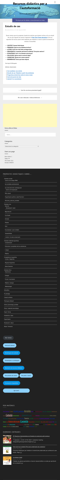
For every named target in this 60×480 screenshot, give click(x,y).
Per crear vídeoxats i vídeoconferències (29, 97)
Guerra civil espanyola (11, 189)
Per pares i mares (26, 375)
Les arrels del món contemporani (13, 188)
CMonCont (37, 415)
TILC (16, 424)
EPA (34, 411)
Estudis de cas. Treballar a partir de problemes (20, 73)
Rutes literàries (9, 266)
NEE (53, 421)
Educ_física (45, 411)
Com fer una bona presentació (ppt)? (31, 90)
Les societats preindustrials (12, 184)
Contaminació (8, 242)
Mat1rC (30, 415)
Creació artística (8, 297)
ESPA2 (32, 411)
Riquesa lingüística (10, 262)
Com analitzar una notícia (14, 71)
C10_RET (49, 424)
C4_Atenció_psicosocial (44, 418)
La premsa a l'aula (17, 457)
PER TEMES (8, 338)
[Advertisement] (30, 115)
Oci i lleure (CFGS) (20, 424)
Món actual (8, 193)
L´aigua (7, 250)
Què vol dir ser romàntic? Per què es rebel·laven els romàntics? (29, 446)
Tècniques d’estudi (9, 301)
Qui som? (16, 390)
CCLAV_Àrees (26, 424)
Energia (7, 275)
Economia (31, 426)
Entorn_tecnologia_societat (11, 304)
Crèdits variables (53, 415)
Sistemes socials (8, 178)
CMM (34, 424)
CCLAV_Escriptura (6, 411)
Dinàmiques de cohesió (11, 353)
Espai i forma (7, 312)
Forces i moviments (10, 279)
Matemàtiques (14, 421)
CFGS (32, 418)
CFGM (20, 415)
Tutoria (26, 418)
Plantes (7, 222)
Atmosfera (6, 290)
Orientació (38, 422)
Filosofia (41, 424)
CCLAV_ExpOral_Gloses (12, 418)
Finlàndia (4, 426)
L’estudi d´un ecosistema (14, 79)
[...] (35, 441)
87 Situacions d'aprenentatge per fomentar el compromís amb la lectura (31, 436)
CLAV (36, 426)
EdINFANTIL (25, 415)
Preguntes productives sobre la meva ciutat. (20, 75)
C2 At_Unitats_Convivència (44, 415)
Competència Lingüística (10, 257)
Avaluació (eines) (9, 345)
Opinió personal (36, 418)
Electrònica (8, 272)
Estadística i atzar (8, 315)
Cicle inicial (49, 411)
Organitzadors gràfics (20, 418)
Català (9, 415)
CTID (44, 424)
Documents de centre (11, 375)
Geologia (30, 424)
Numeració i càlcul (9, 323)
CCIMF (24, 426)
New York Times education (39, 37)
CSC (55, 424)
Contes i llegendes (9, 259)
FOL (46, 424)
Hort (6, 226)
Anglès (27, 410)
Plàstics (7, 253)
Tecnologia (5, 418)
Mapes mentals (52, 418)
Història (27, 426)
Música (4, 421)
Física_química (31, 421)
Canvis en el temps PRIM (11, 180)
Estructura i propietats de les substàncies (15, 246)
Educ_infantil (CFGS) (44, 421)
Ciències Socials (12, 424)
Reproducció (8, 211)
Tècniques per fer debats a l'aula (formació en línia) (30, 20)
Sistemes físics (7, 270)
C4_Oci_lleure (38, 411)
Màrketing (37, 424)
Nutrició (7, 206)
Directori (52, 424)
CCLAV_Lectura (18, 411)
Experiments (7, 319)
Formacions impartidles (11, 383)
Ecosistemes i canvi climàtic (12, 230)
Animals (7, 219)
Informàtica (9, 426)
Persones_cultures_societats (12, 200)
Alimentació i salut (10, 208)
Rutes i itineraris (8, 326)
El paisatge (7, 293)
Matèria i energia (9, 283)
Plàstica (21, 426)
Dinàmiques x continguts (12, 360)
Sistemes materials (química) (11, 240)
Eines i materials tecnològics (11, 308)
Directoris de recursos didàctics (13, 368)
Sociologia (50, 421)
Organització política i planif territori (14, 197)
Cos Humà (7, 215)
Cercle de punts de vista (14, 77)
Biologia (33, 415)
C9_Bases (11, 411)
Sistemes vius (7, 204)
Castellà (24, 421)
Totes (7, 421)
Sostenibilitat (8, 233)
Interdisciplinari (16, 415)
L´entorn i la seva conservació (12, 237)
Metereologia (8, 286)
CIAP (30, 418)
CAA (8, 424)
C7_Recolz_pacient (15, 426)
